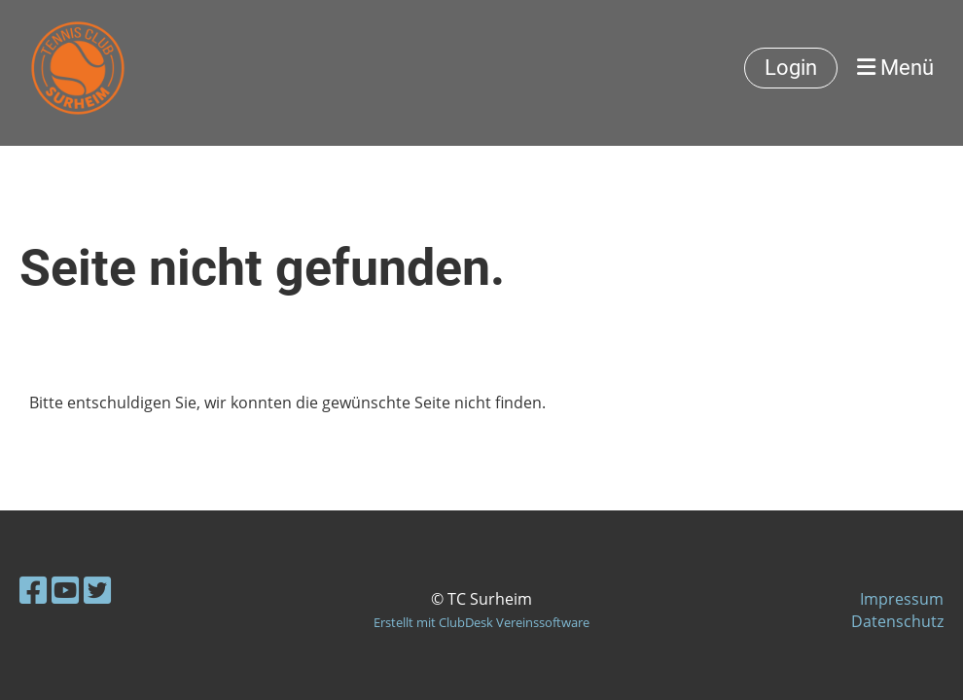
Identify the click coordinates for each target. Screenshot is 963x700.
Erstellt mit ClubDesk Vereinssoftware (481, 622)
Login (791, 67)
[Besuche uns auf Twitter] (97, 590)
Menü (895, 67)
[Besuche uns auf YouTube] (65, 590)
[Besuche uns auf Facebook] (33, 590)
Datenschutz (897, 621)
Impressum (902, 599)
